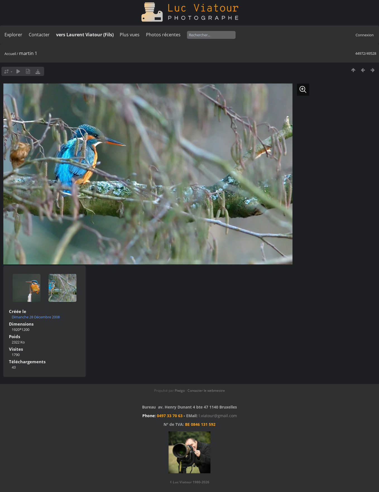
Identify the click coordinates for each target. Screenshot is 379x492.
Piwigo (180, 390)
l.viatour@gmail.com (218, 415)
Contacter (39, 35)
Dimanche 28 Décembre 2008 (36, 316)
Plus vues (130, 35)
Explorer (13, 35)
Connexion (365, 34)
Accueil (10, 53)
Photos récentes (163, 35)
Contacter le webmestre (206, 390)
